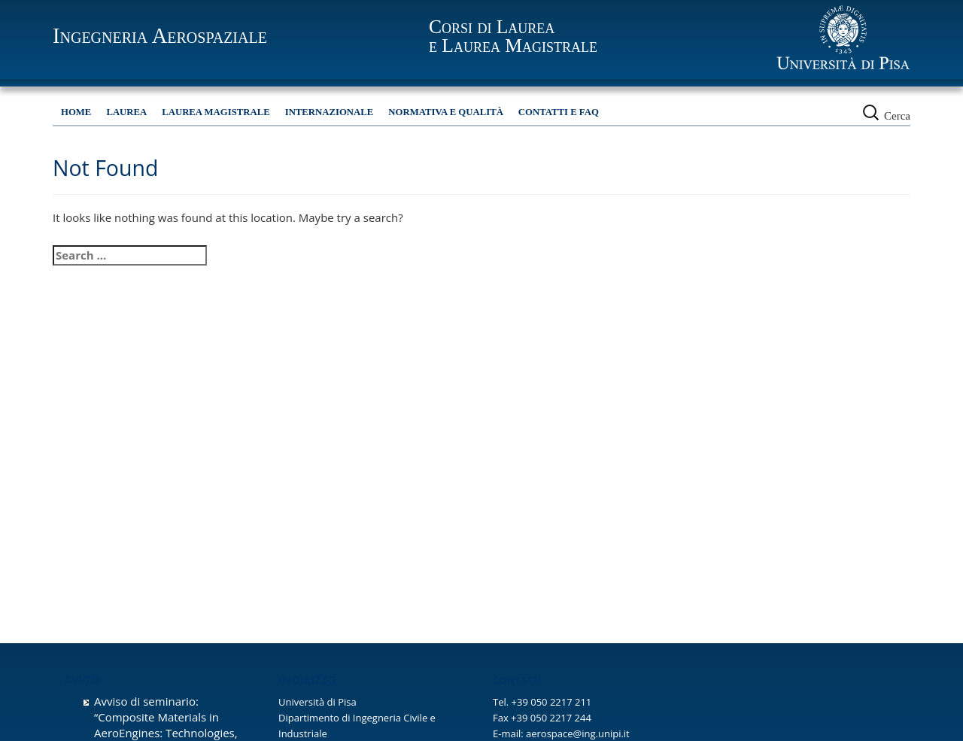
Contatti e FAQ (558, 112)
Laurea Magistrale (215, 112)
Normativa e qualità (445, 112)
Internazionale (329, 112)
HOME (76, 112)
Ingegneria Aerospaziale (160, 35)
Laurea (126, 112)
